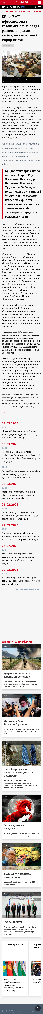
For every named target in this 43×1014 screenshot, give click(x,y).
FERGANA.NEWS (22, 2)
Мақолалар (20, 11)
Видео (30, 11)
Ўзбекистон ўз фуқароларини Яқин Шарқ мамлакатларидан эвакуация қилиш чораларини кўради (19, 495)
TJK (11, 7)
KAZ (3, 7)
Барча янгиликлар (28, 589)
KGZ (7, 7)
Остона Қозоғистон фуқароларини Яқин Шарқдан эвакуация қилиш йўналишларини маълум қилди (21, 474)
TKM (14, 7)
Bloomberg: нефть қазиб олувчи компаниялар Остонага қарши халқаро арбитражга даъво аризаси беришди (20, 536)
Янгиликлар (8, 11)
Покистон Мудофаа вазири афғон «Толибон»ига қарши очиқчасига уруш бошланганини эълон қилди (20, 515)
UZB (18, 7)
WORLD (23, 7)
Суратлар (38, 11)
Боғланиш (6, 1007)
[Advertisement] (21, 616)
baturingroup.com (25, 1012)
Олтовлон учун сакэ (14, 944)
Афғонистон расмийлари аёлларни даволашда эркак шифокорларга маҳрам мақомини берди (21, 580)
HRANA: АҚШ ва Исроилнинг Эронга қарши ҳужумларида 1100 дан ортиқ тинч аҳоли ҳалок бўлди (19, 434)
